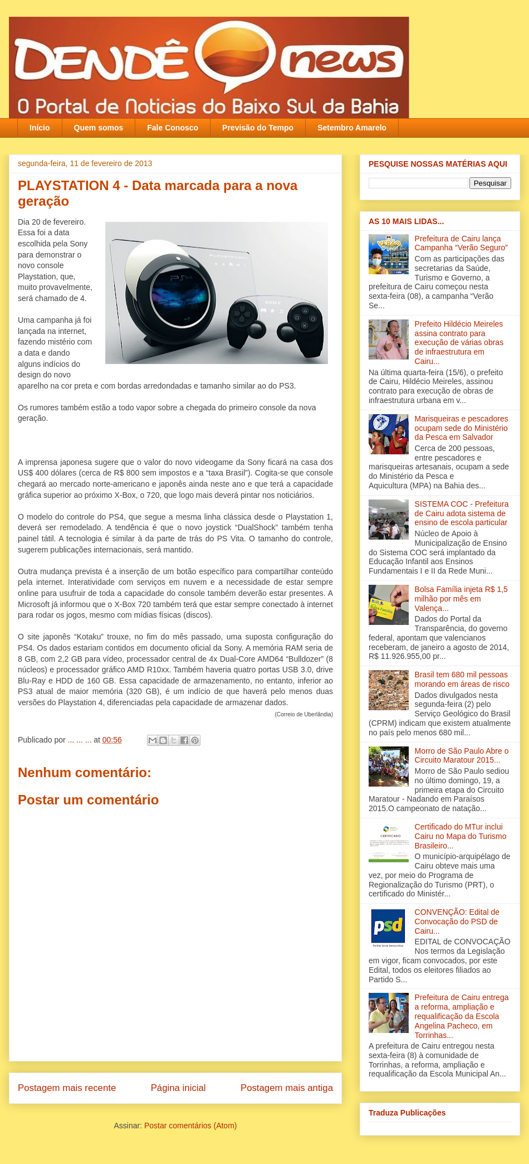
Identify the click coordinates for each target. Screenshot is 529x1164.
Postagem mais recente (67, 1088)
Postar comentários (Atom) (190, 1125)
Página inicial (178, 1088)
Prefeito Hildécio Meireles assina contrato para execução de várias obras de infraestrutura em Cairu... (459, 342)
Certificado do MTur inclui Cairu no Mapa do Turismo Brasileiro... (461, 836)
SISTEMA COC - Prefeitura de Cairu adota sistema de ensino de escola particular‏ (462, 513)
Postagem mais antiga (287, 1088)
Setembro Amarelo (351, 127)
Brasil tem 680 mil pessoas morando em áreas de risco (462, 679)
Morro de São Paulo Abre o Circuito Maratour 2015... (462, 755)
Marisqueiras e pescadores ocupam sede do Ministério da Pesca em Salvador (461, 428)
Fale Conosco (172, 127)
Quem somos (99, 127)
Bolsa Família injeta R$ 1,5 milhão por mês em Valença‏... (461, 599)
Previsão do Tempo (257, 127)
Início (40, 127)
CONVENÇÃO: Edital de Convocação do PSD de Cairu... (457, 921)
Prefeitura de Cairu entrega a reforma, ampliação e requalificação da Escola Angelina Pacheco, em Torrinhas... (462, 1016)
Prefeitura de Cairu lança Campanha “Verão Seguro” (461, 243)
